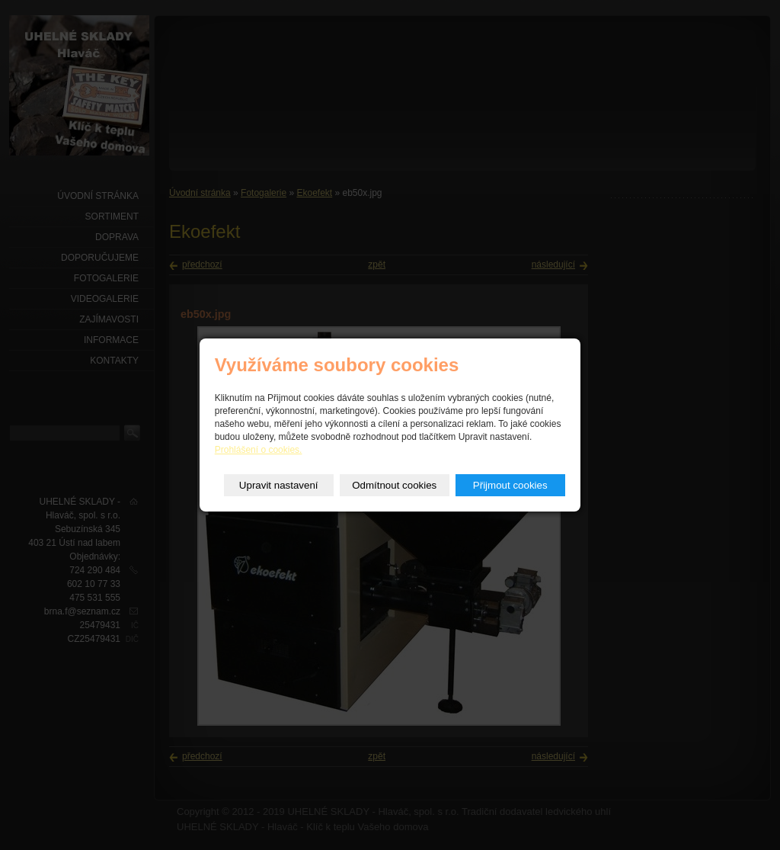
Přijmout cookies (510, 485)
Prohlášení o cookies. (258, 449)
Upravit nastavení (278, 485)
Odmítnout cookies (394, 485)
